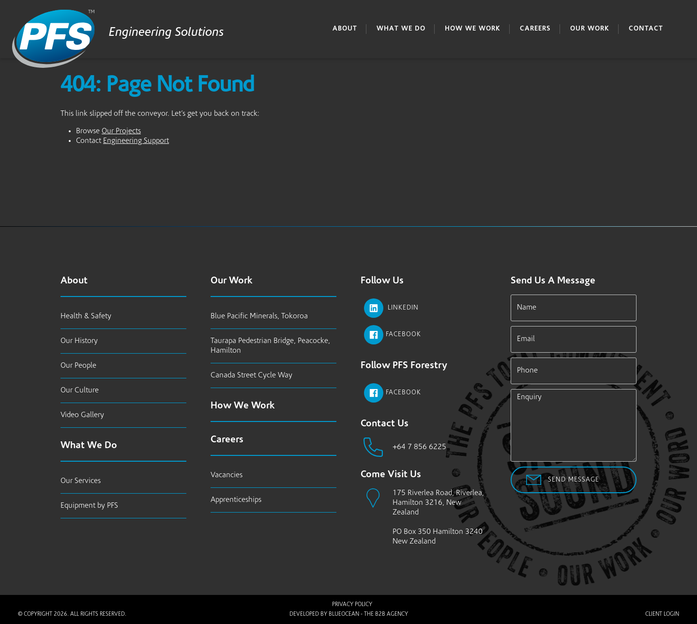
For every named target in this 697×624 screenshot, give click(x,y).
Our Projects (121, 131)
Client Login (662, 614)
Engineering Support (136, 141)
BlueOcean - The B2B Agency (368, 614)
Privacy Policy (352, 605)
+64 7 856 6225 (419, 447)
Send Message (573, 480)
